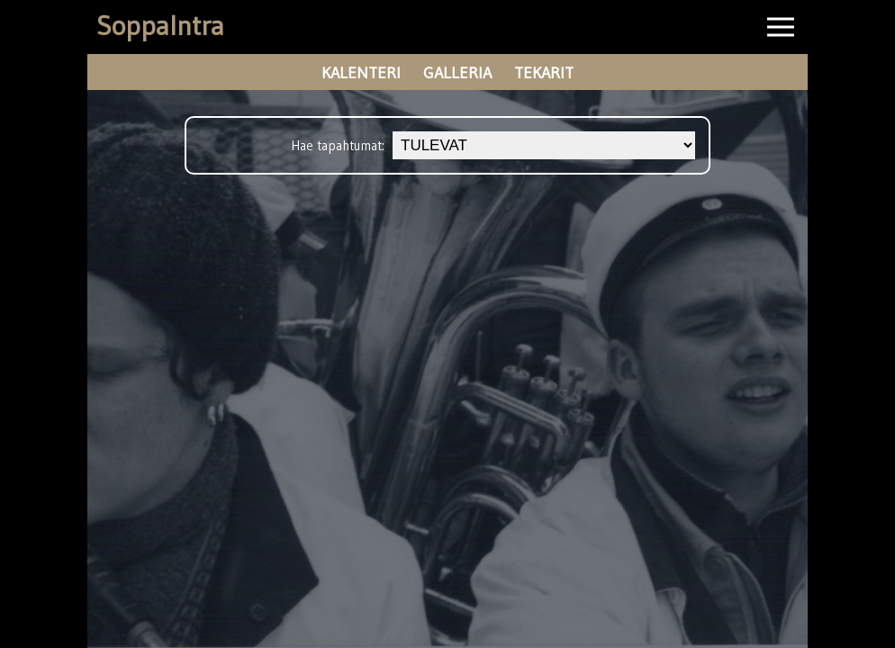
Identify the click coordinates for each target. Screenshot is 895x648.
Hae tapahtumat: (339, 145)
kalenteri (361, 73)
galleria (457, 73)
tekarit (544, 73)
